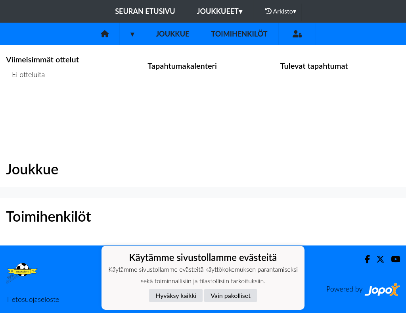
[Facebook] (364, 259)
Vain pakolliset (231, 295)
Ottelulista (25, 105)
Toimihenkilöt (239, 33)
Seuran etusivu (145, 11)
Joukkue (172, 33)
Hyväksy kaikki (175, 295)
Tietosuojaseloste (32, 299)
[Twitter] (377, 259)
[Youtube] (392, 259)
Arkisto (280, 11)
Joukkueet (219, 11)
